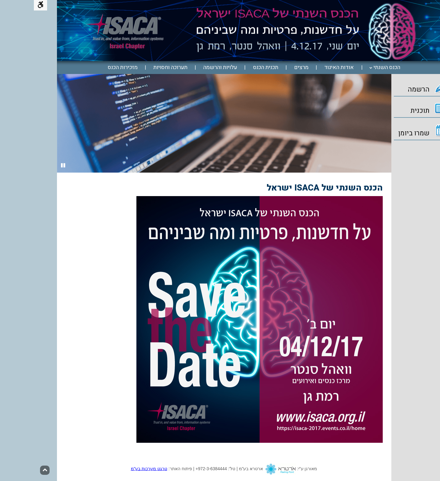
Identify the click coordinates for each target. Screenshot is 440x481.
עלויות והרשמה (186, 67)
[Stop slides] (29, 165)
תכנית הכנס (231, 67)
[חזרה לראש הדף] (11, 470)
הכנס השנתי (353, 67)
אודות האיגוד (305, 67)
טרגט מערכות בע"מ (115, 468)
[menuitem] (351, 67)
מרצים (267, 67)
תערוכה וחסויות (136, 67)
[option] (190, 123)
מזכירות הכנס (89, 67)
